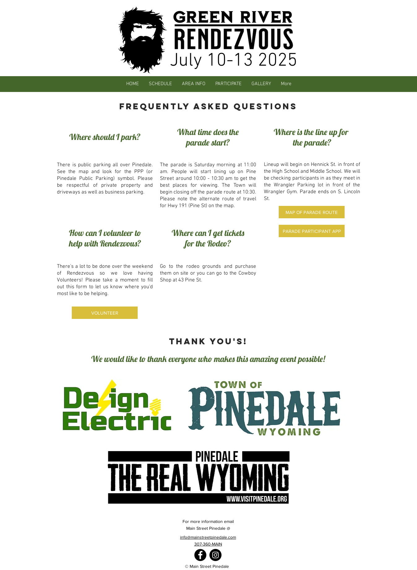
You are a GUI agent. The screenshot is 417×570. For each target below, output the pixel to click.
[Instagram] (215, 555)
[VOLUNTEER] (105, 313)
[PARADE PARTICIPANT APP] (312, 231)
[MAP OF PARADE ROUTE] (312, 212)
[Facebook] (200, 555)
